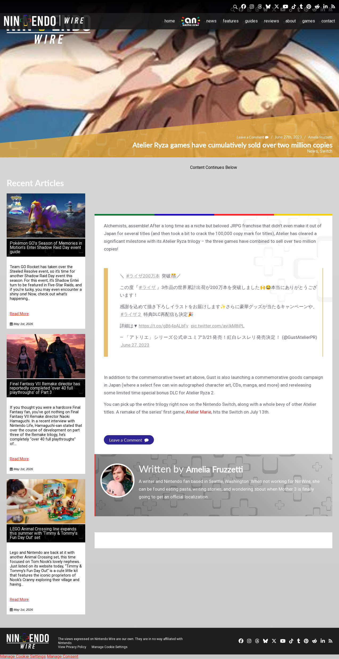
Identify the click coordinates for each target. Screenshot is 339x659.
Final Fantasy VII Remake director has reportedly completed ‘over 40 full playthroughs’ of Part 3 (45, 388)
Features (231, 20)
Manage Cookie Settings (110, 647)
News (211, 20)
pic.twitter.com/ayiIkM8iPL (217, 325)
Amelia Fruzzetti (319, 137)
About (290, 20)
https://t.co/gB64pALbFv (163, 325)
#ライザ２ (131, 314)
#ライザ (147, 287)
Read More (19, 314)
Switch (326, 151)
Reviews (271, 20)
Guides (251, 20)
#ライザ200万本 (143, 276)
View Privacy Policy (72, 647)
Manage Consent (62, 656)
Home (170, 20)
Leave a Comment (250, 137)
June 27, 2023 (135, 345)
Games (308, 20)
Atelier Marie (198, 412)
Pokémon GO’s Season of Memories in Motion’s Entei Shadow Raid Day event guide (46, 247)
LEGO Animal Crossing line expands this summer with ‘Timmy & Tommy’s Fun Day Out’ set (43, 533)
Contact (328, 20)
